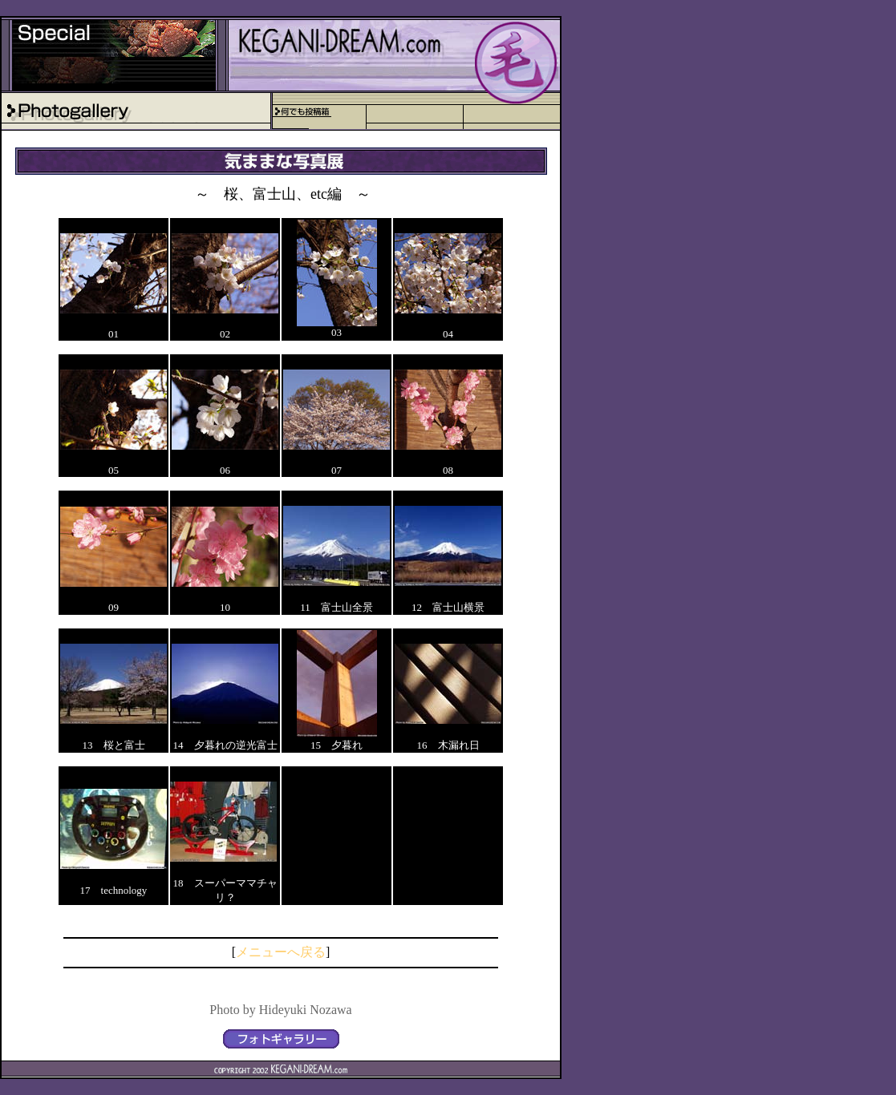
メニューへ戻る (281, 952)
